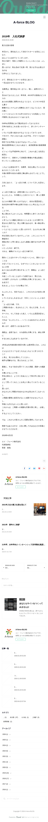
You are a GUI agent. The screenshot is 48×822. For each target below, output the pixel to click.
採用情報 (7, 722)
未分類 (14, 718)
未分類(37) (5, 454)
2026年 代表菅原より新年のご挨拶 (26, 653)
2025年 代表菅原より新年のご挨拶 (26, 665)
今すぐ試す (31, 10)
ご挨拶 (35, 718)
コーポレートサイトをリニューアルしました (29, 676)
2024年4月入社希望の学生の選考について (28, 699)
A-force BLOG (24, 22)
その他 (25, 718)
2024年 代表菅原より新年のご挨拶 (26, 687)
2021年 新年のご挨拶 (11, 525)
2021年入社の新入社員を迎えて (14, 505)
